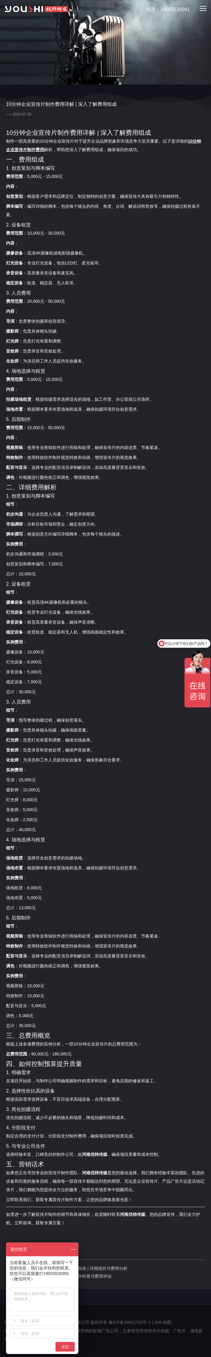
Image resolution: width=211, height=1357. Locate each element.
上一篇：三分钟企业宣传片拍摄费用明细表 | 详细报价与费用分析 (67, 1268)
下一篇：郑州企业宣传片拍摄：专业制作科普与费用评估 (59, 1276)
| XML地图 (161, 1322)
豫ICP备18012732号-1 (130, 1322)
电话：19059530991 (164, 10)
